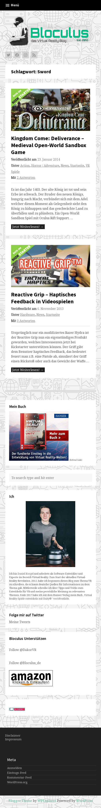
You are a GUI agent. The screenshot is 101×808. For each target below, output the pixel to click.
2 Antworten (26, 178)
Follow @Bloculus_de (25, 663)
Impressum (13, 739)
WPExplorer (46, 800)
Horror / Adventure (45, 166)
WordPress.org (17, 782)
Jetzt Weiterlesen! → (28, 227)
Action (25, 166)
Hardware (27, 315)
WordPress (84, 800)
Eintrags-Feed (16, 773)
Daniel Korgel (25, 573)
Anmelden (14, 768)
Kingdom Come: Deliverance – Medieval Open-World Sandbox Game (48, 145)
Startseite (77, 166)
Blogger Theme (20, 800)
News (65, 166)
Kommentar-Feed (19, 777)
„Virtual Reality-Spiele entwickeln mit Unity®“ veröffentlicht (50, 596)
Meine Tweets (19, 622)
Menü (12, 5)
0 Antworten (26, 321)
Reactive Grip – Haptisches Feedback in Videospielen (43, 298)
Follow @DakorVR (22, 650)
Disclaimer (12, 735)
